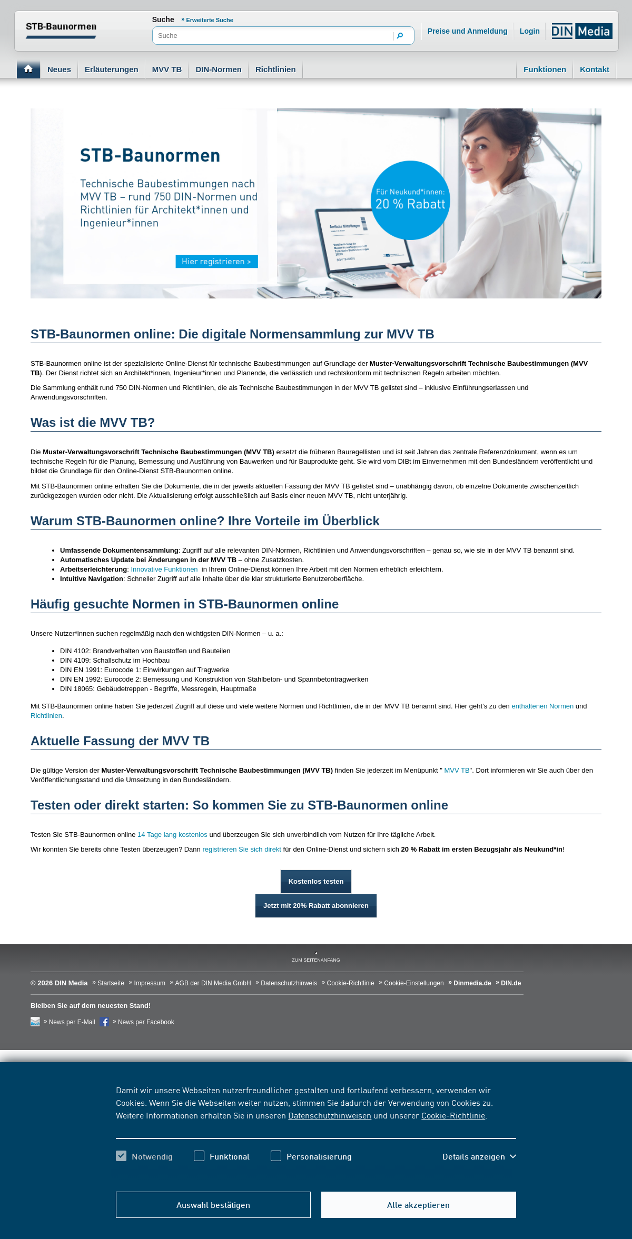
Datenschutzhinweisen (329, 1115)
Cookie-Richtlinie (453, 1115)
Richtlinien (275, 69)
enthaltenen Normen (542, 706)
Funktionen (545, 69)
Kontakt (594, 69)
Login (530, 31)
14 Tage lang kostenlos (172, 834)
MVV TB (167, 69)
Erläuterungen (112, 69)
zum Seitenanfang (316, 960)
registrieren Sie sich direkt (241, 849)
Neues (59, 69)
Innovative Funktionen (164, 569)
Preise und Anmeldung (468, 31)
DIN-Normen (218, 69)
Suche (163, 19)
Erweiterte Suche (209, 20)
